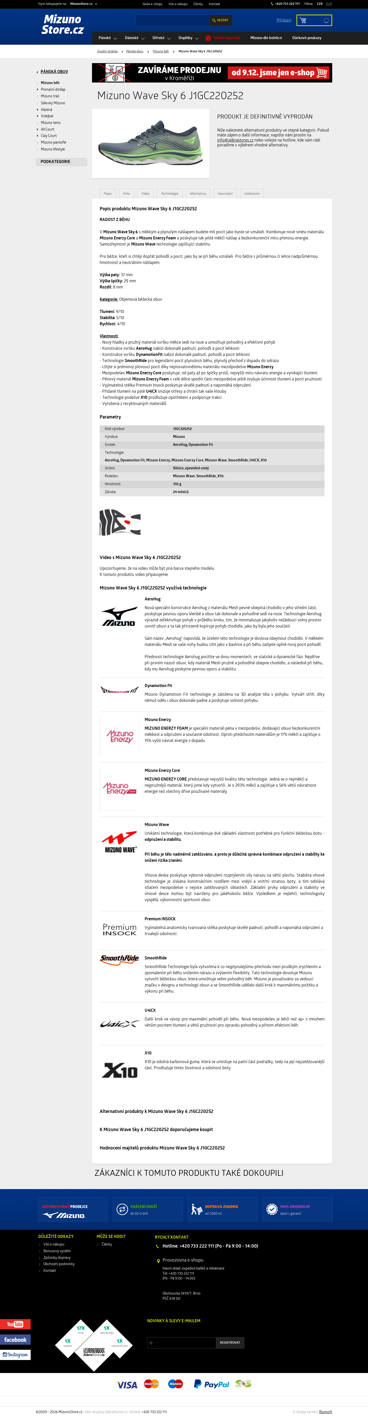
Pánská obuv (134, 51)
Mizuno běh (161, 51)
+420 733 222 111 (287, 4)
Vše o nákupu (178, 4)
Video (145, 193)
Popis (108, 193)
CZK (320, 4)
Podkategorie (55, 162)
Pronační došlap (53, 90)
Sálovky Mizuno (53, 103)
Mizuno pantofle (53, 143)
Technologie (169, 193)
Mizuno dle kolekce (266, 38)
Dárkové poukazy (306, 38)
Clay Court (49, 136)
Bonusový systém (57, 1251)
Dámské (132, 38)
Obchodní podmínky (59, 1264)
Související (225, 193)
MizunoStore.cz (81, 4)
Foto (126, 193)
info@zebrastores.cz (235, 140)
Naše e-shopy (153, 4)
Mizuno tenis (51, 123)
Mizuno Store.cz (63, 26)
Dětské (159, 38)
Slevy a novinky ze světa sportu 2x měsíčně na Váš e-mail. (191, 1331)
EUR (329, 4)
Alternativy (198, 193)
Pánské (105, 38)
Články (198, 4)
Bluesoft (325, 1412)
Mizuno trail (50, 96)
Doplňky (185, 38)
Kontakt (214, 4)
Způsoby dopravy (57, 1258)
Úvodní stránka (107, 51)
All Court (47, 130)
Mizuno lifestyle (53, 150)
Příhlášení (284, 20)
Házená (46, 110)
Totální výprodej (226, 38)
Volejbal (47, 116)
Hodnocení (252, 193)
